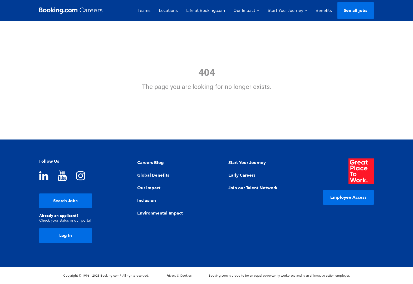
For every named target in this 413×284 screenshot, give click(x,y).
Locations (168, 10)
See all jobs (355, 10)
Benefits (324, 10)
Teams (143, 10)
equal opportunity (267, 275)
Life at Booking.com (205, 10)
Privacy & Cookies (178, 275)
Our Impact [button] (246, 10)
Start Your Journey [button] (287, 10)
